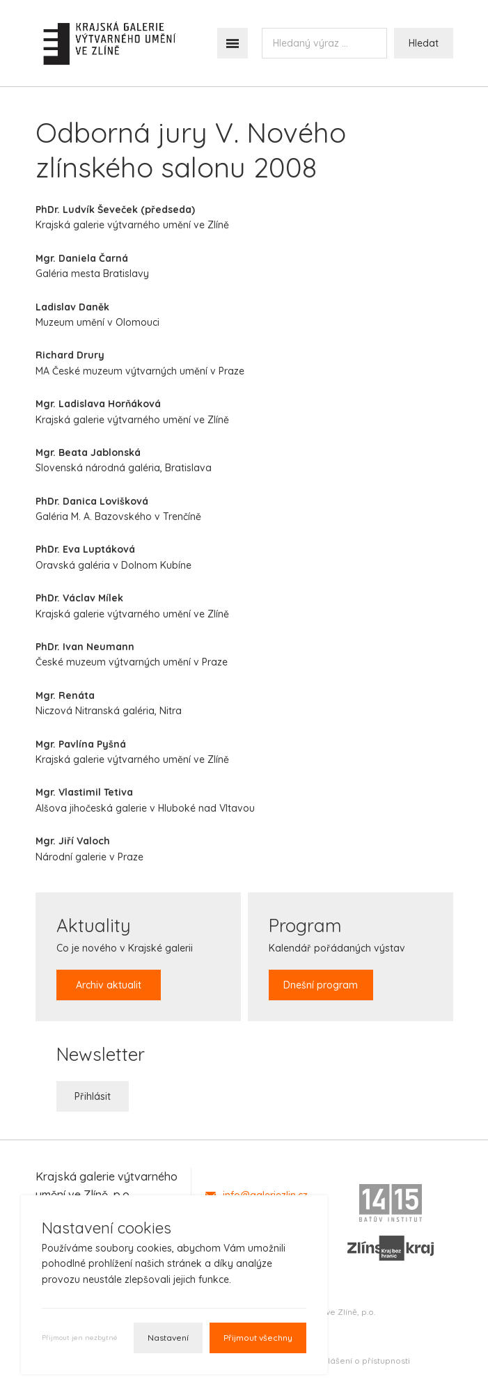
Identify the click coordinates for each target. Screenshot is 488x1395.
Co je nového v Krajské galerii (124, 956)
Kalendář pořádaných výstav (337, 956)
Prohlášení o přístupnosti (359, 1360)
